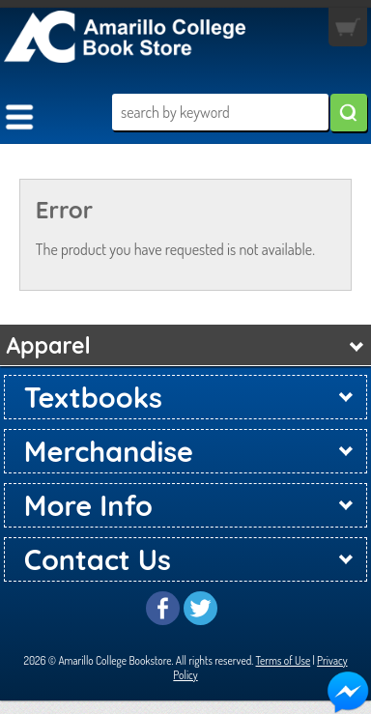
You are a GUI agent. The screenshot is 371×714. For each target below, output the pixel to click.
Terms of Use (283, 660)
